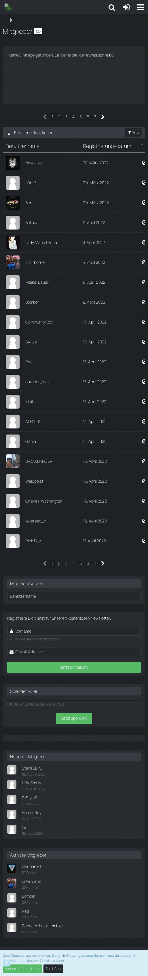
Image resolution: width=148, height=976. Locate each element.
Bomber (32, 302)
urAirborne (35, 262)
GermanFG (31, 866)
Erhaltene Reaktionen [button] (33, 132)
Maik (29, 401)
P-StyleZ (29, 797)
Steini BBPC (32, 768)
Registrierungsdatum (107, 146)
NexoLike (33, 163)
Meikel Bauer (37, 282)
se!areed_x (35, 521)
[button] (140, 7)
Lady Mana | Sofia (41, 242)
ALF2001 (32, 421)
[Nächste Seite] (103, 117)
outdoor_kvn (37, 381)
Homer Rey (31, 812)
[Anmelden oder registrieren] (126, 7)
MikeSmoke (32, 782)
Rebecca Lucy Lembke (42, 925)
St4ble (31, 342)
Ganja (30, 441)
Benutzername (22, 146)
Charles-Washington (43, 501)
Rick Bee (33, 541)
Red (29, 361)
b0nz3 (30, 182)
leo (24, 827)
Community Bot (39, 322)
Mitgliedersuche (26, 583)
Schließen (53, 968)
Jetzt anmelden (74, 667)
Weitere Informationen (22, 968)
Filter (133, 132)
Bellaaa (32, 222)
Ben (28, 202)
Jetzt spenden (74, 718)
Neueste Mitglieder (29, 757)
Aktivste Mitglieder (28, 855)
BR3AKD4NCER (38, 461)
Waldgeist (34, 481)
